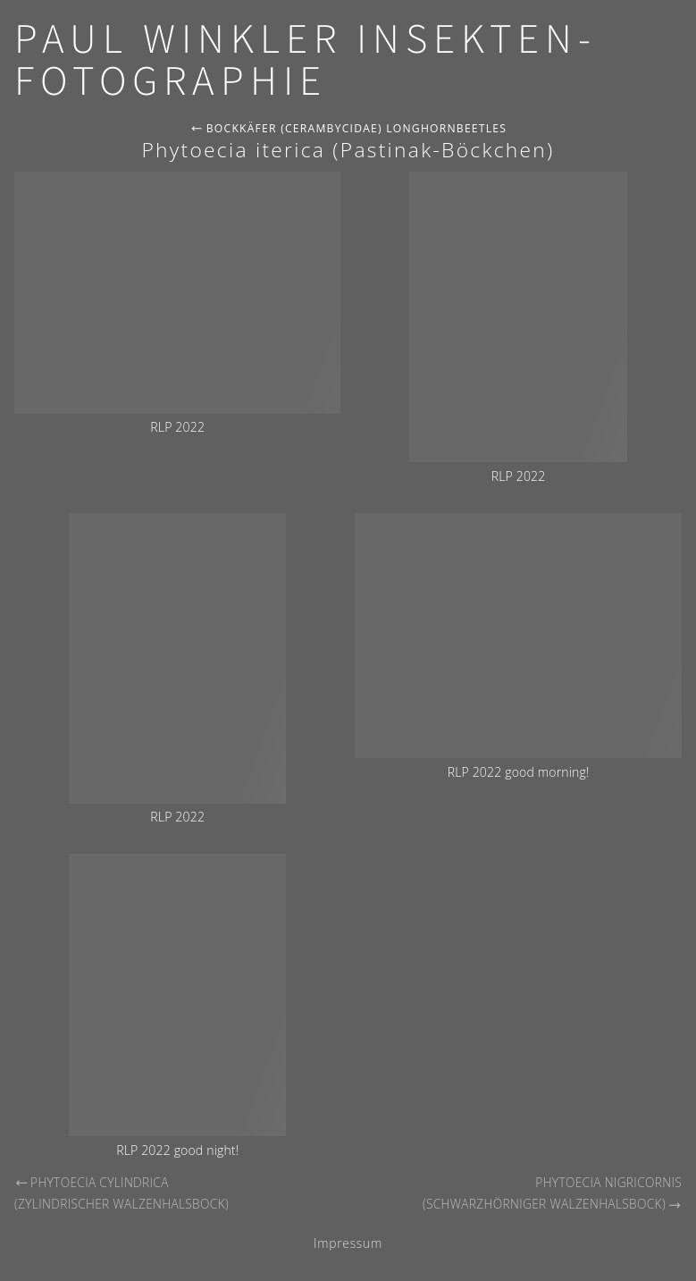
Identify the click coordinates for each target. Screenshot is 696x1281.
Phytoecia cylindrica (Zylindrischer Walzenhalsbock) (121, 1193)
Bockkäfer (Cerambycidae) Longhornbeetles (348, 128)
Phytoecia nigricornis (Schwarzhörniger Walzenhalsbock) (552, 1193)
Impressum (348, 1243)
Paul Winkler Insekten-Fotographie (305, 61)
